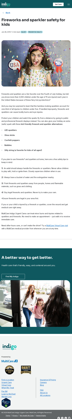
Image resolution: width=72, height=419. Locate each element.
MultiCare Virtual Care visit (57, 225)
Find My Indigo (12, 276)
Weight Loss (7, 397)
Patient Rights (41, 415)
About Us (44, 393)
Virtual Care (6, 385)
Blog (42, 385)
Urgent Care (7, 382)
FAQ (41, 390)
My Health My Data (27, 415)
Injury (23, 32)
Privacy (15, 415)
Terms (8, 415)
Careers (43, 382)
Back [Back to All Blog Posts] (8, 13)
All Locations (45, 395)
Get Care (58, 4)
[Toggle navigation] (68, 4)
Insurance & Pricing (48, 380)
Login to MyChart (9, 394)
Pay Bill (4, 391)
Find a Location (8, 380)
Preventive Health (35, 32)
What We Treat (8, 388)
